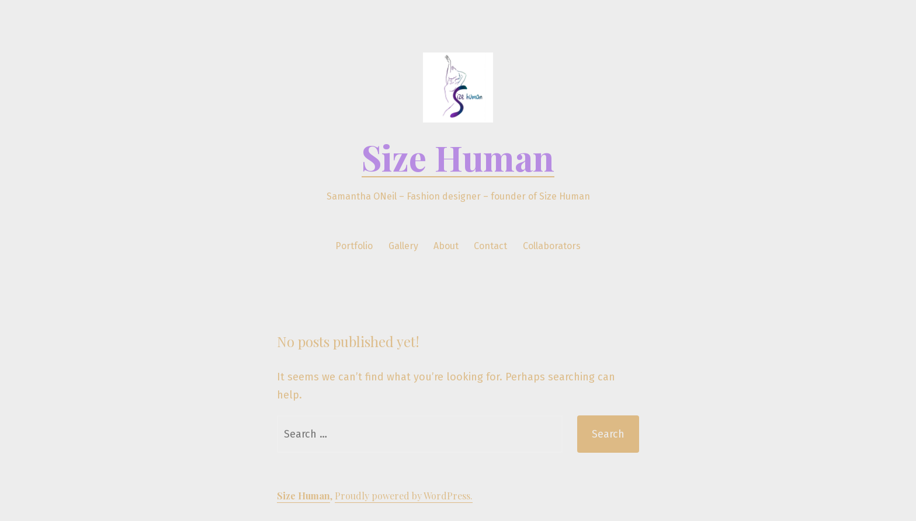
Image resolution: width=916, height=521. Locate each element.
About (446, 245)
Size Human (458, 157)
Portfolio (354, 245)
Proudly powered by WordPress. (404, 495)
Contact (490, 245)
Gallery (403, 245)
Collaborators (552, 245)
